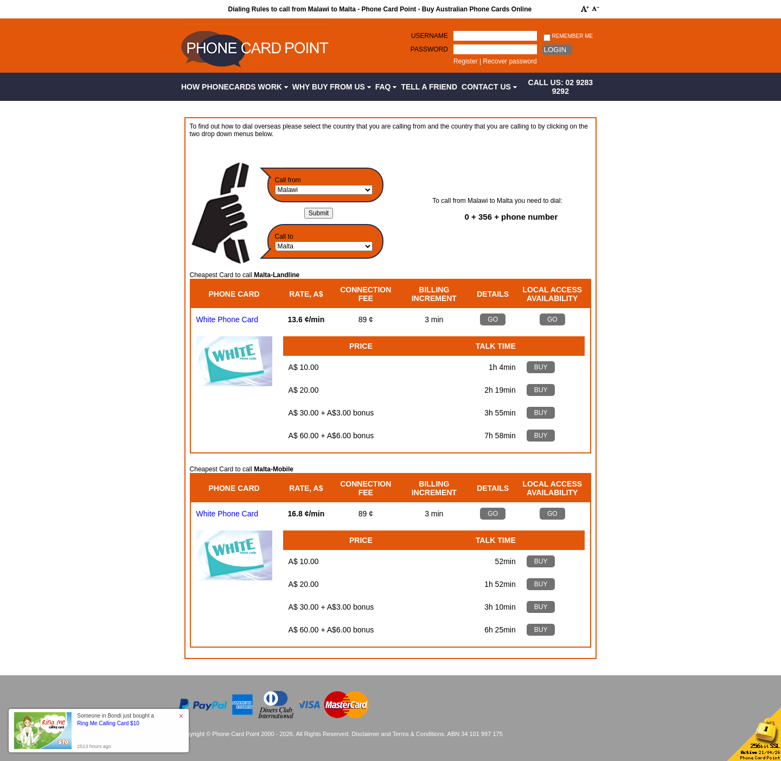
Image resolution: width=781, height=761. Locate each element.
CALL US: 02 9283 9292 (560, 86)
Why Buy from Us (331, 86)
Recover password (509, 61)
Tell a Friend (429, 86)
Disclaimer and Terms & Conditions (397, 734)
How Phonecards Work (234, 86)
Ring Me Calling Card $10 (108, 723)
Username (429, 36)
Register (465, 61)
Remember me (568, 36)
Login (555, 50)
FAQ (386, 86)
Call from (288, 180)
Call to (284, 236)
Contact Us (489, 86)
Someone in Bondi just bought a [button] (115, 719)
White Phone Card (227, 319)
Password (429, 49)
